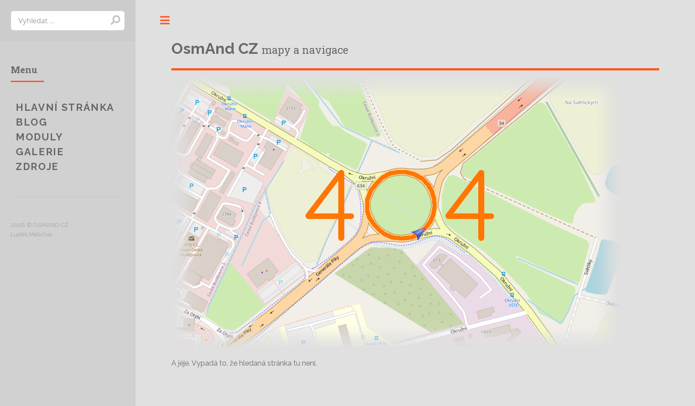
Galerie (40, 151)
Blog (32, 122)
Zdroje (37, 166)
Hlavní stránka (65, 107)
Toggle (165, 20)
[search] (68, 21)
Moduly (39, 137)
